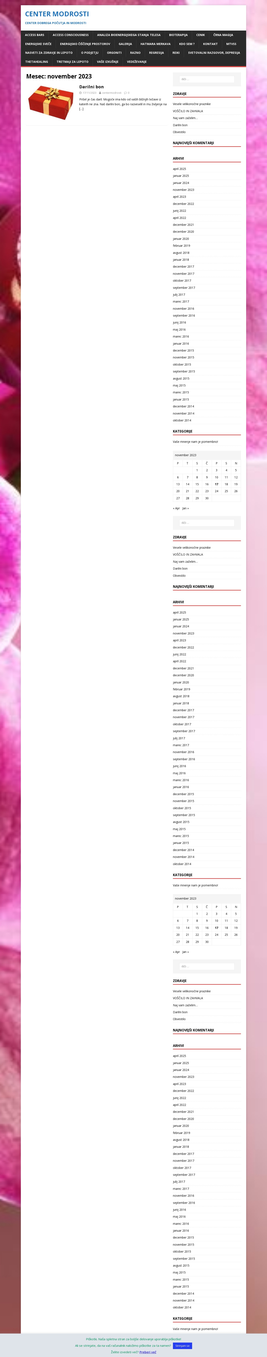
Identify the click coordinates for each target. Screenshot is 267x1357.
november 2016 (183, 309)
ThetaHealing (36, 62)
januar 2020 (181, 239)
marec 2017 (181, 301)
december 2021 (183, 225)
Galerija (125, 44)
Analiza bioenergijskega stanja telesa (129, 35)
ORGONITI (114, 53)
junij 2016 (179, 322)
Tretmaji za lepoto (72, 62)
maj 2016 (179, 329)
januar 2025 (181, 176)
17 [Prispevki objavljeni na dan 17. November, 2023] (216, 484)
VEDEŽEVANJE (137, 62)
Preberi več (148, 1352)
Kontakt (210, 44)
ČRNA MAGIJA (223, 35)
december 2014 (183, 406)
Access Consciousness (71, 35)
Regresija (156, 53)
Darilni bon (91, 87)
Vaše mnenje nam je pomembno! (195, 442)
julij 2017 (179, 295)
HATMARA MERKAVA (156, 44)
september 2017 (184, 288)
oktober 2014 (182, 420)
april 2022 (179, 218)
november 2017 (183, 274)
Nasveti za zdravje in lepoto (49, 53)
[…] (81, 109)
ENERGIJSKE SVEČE (38, 44)
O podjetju (89, 53)
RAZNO (135, 53)
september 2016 (184, 315)
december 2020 (183, 232)
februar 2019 (181, 246)
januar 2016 (181, 343)
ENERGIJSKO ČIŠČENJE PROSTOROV (85, 44)
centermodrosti (111, 93)
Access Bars (34, 35)
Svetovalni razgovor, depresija (214, 53)
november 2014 (183, 413)
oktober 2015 (182, 364)
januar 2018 (181, 260)
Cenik (200, 35)
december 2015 (183, 350)
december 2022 (183, 204)
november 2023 (183, 190)
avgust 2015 (181, 378)
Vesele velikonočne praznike (192, 104)
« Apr (176, 508)
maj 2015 (179, 385)
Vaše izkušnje (107, 62)
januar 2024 (181, 183)
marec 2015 (181, 392)
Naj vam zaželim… (185, 118)
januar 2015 (181, 399)
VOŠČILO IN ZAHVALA (188, 111)
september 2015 (184, 371)
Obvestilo (179, 132)
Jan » (185, 508)
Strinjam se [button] (182, 1346)
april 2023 (179, 197)
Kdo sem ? (187, 44)
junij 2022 (179, 211)
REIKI (176, 53)
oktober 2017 (182, 280)
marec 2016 (181, 336)
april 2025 (179, 169)
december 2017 (183, 266)
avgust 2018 (181, 253)
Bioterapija (178, 35)
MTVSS (231, 44)
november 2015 (183, 357)
